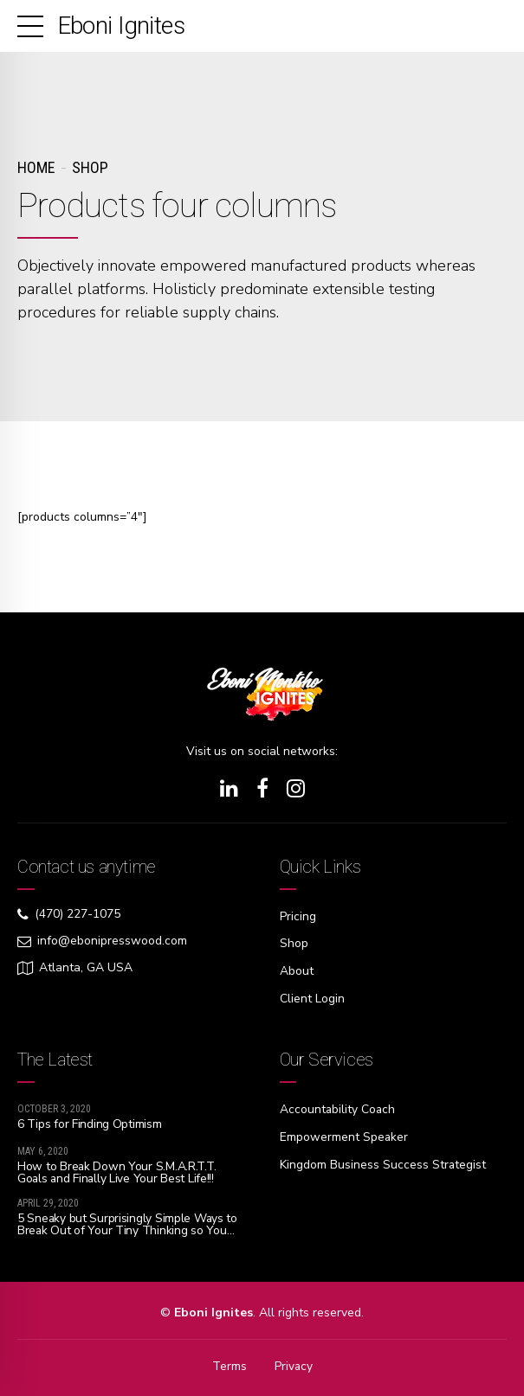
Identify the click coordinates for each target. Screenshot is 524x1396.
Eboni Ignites (121, 25)
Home (36, 167)
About (297, 970)
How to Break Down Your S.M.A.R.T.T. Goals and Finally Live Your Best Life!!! (117, 1170)
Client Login (312, 997)
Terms (228, 1365)
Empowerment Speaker (344, 1134)
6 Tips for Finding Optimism (89, 1122)
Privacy (293, 1365)
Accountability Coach (338, 1107)
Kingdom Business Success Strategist (383, 1161)
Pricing (298, 916)
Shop (90, 167)
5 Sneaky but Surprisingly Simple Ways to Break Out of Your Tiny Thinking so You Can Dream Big (128, 1229)
